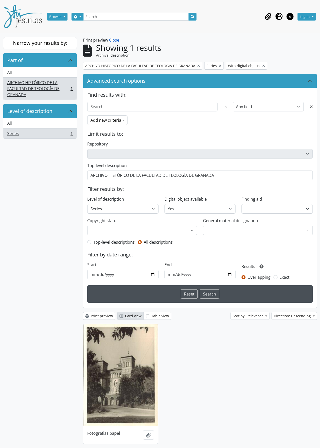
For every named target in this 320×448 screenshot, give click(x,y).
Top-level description (107, 165)
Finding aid (252, 199)
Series (40, 134)
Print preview (99, 316)
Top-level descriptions (114, 242)
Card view (131, 316)
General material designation (230, 220)
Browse (55, 16)
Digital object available (185, 199)
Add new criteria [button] (105, 120)
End (168, 264)
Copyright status (102, 220)
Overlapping (259, 277)
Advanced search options (116, 80)
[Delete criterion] (311, 107)
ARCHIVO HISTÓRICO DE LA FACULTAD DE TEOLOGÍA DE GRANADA (40, 88)
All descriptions (158, 242)
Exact (285, 277)
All (9, 72)
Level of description (29, 111)
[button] (268, 16)
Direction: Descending (293, 316)
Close (114, 40)
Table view (157, 316)
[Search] (136, 17)
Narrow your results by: (40, 43)
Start (91, 264)
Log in (305, 16)
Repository (97, 144)
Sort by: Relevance (248, 316)
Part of (15, 60)
